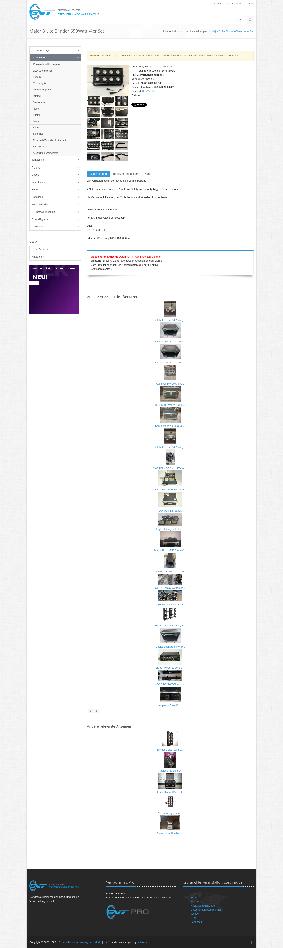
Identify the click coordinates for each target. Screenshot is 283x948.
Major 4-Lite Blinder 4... (170, 833)
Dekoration (38, 226)
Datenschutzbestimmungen (206, 909)
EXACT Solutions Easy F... (170, 625)
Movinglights (39, 83)
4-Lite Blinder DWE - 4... (170, 792)
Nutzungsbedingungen (203, 905)
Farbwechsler (40, 146)
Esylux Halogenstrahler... (170, 529)
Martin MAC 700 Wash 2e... (170, 571)
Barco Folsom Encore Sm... (170, 489)
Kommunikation (40, 204)
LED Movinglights (42, 89)
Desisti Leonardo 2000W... (170, 341)
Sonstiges (38, 134)
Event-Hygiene (40, 219)
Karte (148, 173)
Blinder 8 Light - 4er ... (170, 813)
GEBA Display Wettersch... (170, 587)
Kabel (36, 127)
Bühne (35, 189)
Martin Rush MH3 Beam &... (170, 550)
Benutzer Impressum (125, 173)
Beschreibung (98, 173)
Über (193, 893)
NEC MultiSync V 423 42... (170, 404)
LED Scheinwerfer (42, 70)
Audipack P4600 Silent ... (170, 383)
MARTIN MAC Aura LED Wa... (170, 468)
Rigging (36, 167)
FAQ (238, 19)
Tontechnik (38, 159)
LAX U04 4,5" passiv (170, 510)
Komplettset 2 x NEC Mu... (170, 425)
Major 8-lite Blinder (170, 770)
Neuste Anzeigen (41, 50)
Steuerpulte (39, 102)
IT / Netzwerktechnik (43, 211)
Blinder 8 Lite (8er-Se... (170, 749)
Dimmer (37, 96)
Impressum (197, 901)
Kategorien (38, 256)
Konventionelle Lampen (194, 31)
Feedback (196, 921)
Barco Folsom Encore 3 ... (170, 667)
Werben (195, 913)
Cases (35, 174)
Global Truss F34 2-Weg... (170, 320)
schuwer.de (144, 942)
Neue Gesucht (40, 249)
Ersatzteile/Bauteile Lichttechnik (49, 140)
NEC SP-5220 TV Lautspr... (170, 684)
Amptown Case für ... (170, 705)
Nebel (36, 108)
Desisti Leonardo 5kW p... (170, 646)
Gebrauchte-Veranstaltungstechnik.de (79, 942)
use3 (106, 942)
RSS (193, 918)
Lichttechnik (38, 57)
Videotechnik (39, 182)
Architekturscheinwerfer (45, 153)
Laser (36, 121)
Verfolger (37, 77)
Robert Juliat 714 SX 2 (170, 604)
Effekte (36, 115)
